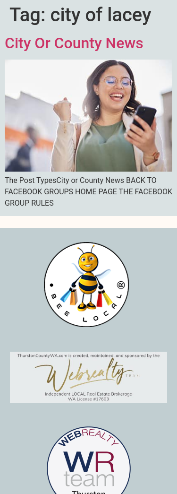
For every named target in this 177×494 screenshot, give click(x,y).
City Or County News (74, 43)
